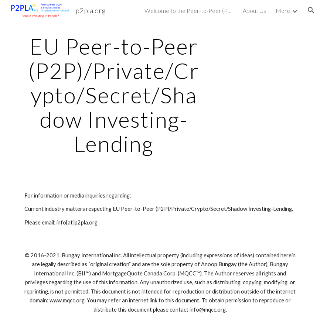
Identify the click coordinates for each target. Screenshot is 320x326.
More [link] (283, 10)
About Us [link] (254, 10)
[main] (114, 95)
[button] (311, 10)
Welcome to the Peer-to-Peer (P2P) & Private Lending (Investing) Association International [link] (188, 10)
